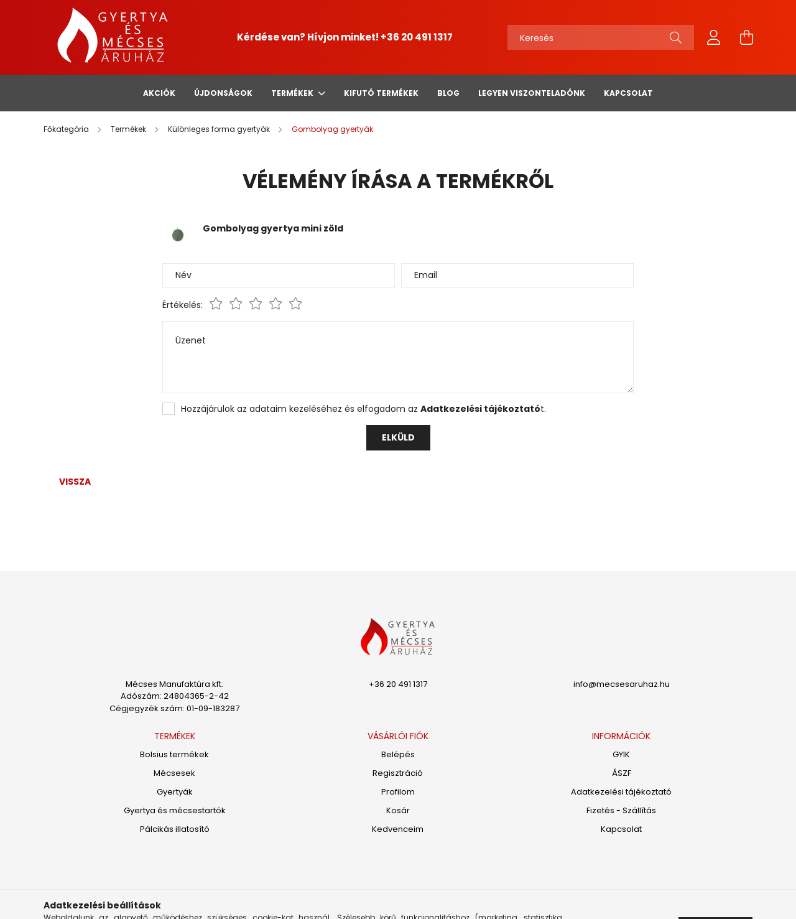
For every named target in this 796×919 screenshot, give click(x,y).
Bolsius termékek (174, 755)
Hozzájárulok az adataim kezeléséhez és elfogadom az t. (363, 409)
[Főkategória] (67, 129)
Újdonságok (223, 93)
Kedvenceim (397, 829)
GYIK (621, 755)
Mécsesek (174, 773)
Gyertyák (175, 792)
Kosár (398, 811)
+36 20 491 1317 (417, 37)
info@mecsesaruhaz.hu (621, 684)
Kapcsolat (628, 93)
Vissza (75, 481)
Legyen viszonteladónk (531, 93)
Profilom (398, 792)
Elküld (398, 437)
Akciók (159, 93)
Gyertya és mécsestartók (175, 811)
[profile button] (713, 37)
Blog (448, 93)
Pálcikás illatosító (175, 829)
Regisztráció (398, 773)
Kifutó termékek (381, 93)
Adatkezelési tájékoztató (621, 792)
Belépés (398, 755)
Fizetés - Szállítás (621, 811)
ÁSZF (621, 773)
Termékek (293, 93)
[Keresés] (600, 37)
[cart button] (746, 37)
